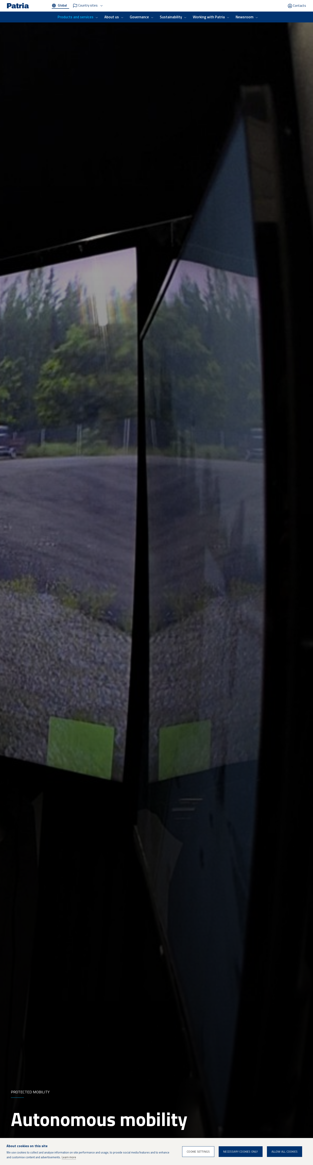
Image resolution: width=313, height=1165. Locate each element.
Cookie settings (198, 1151)
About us (111, 17)
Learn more (69, 1157)
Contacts (299, 5)
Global (62, 5)
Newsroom (244, 17)
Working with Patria (209, 17)
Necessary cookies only (240, 1151)
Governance (139, 17)
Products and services (75, 17)
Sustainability (171, 17)
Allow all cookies (284, 1151)
